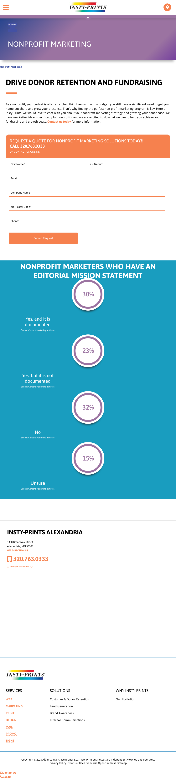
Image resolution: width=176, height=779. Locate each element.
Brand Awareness (62, 713)
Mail (9, 726)
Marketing (14, 706)
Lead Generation (61, 706)
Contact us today (59, 121)
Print (10, 713)
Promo (11, 733)
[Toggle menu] (6, 7)
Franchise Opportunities (100, 763)
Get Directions (17, 550)
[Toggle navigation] (167, 7)
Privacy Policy (57, 763)
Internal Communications (67, 720)
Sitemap (122, 763)
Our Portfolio (124, 699)
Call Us (5, 776)
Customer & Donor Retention (69, 699)
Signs (10, 740)
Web (9, 699)
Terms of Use (76, 763)
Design (11, 720)
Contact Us (8, 772)
